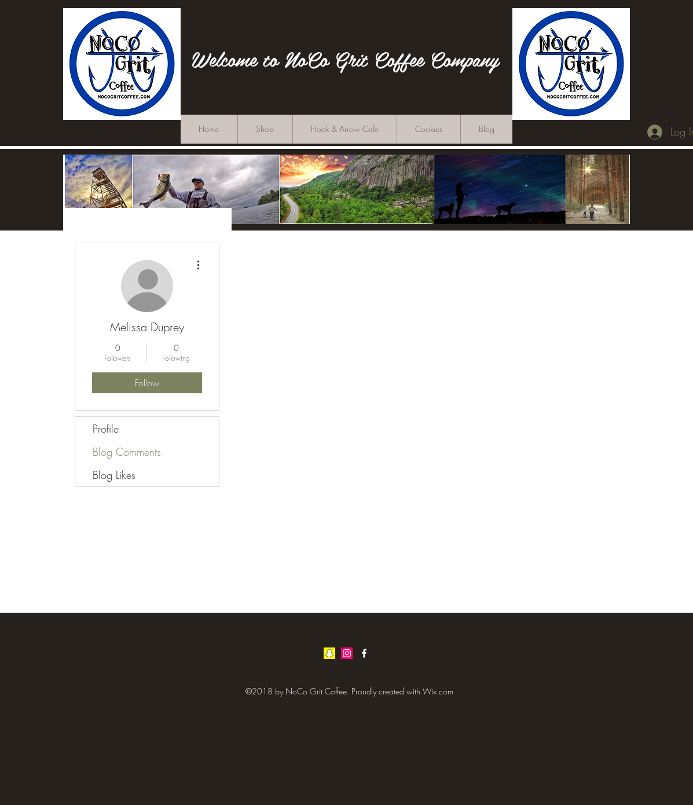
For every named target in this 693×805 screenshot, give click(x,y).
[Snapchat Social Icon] (329, 653)
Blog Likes (114, 475)
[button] (635, 157)
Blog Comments (127, 452)
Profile (106, 429)
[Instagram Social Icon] (347, 653)
